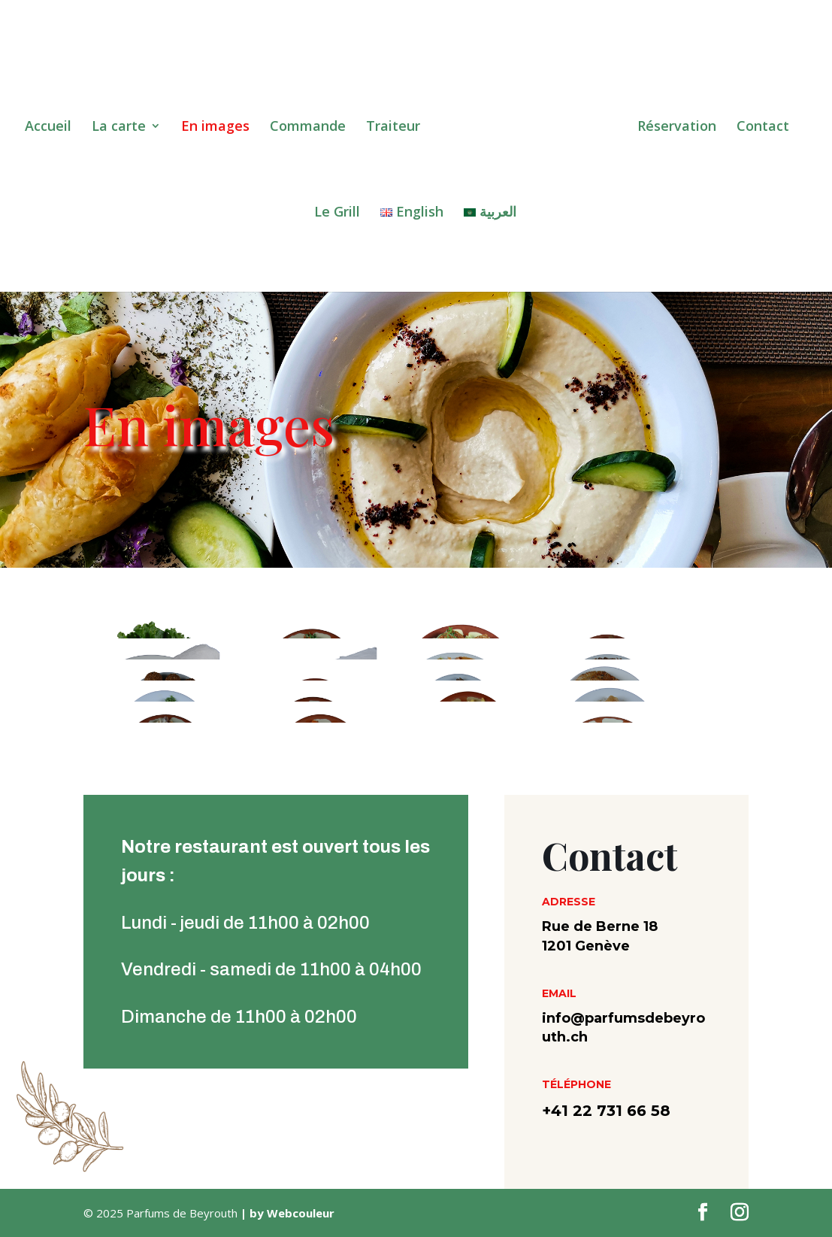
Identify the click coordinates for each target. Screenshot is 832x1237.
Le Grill (337, 209)
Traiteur (398, 124)
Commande (312, 124)
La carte (123, 124)
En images (220, 124)
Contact (758, 124)
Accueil (52, 124)
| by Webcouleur (285, 1212)
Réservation (672, 124)
